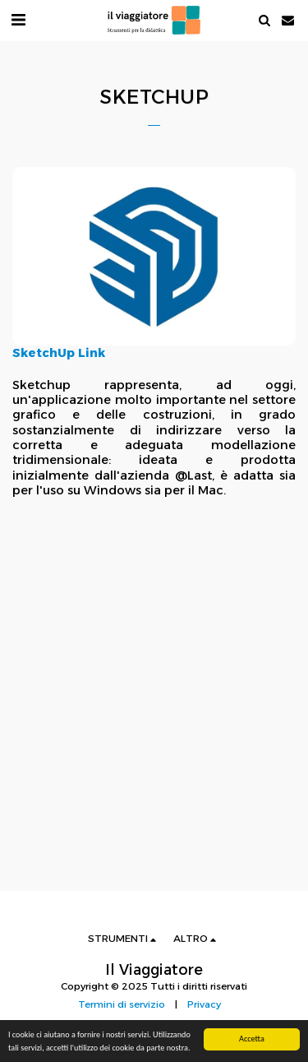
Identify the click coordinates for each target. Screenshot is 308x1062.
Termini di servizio (121, 1004)
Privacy (204, 1004)
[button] (18, 19)
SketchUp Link (58, 352)
